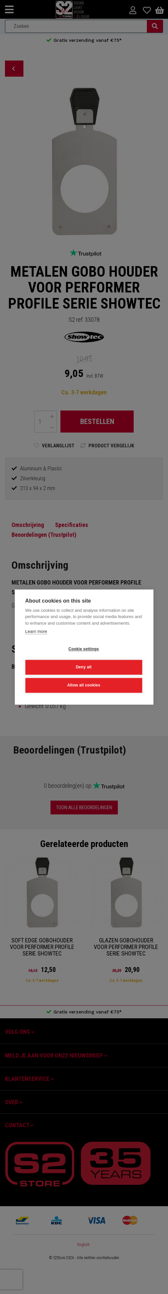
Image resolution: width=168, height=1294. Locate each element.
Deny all (84, 667)
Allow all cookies (83, 685)
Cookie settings (83, 649)
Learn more (36, 631)
